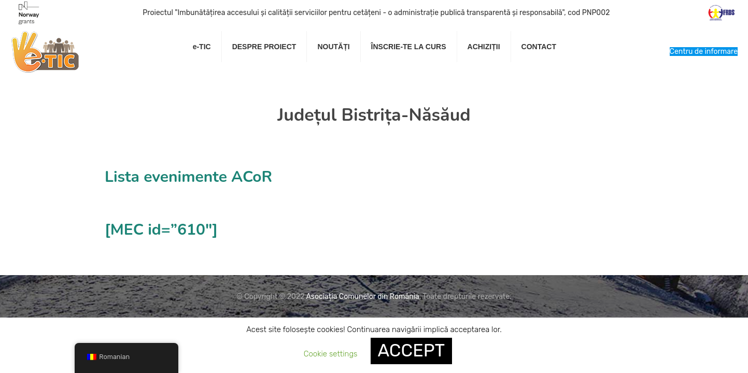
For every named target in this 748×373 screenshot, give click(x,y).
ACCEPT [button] (411, 350)
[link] (264, 72)
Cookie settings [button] (331, 353)
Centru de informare (704, 51)
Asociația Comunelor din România (362, 296)
